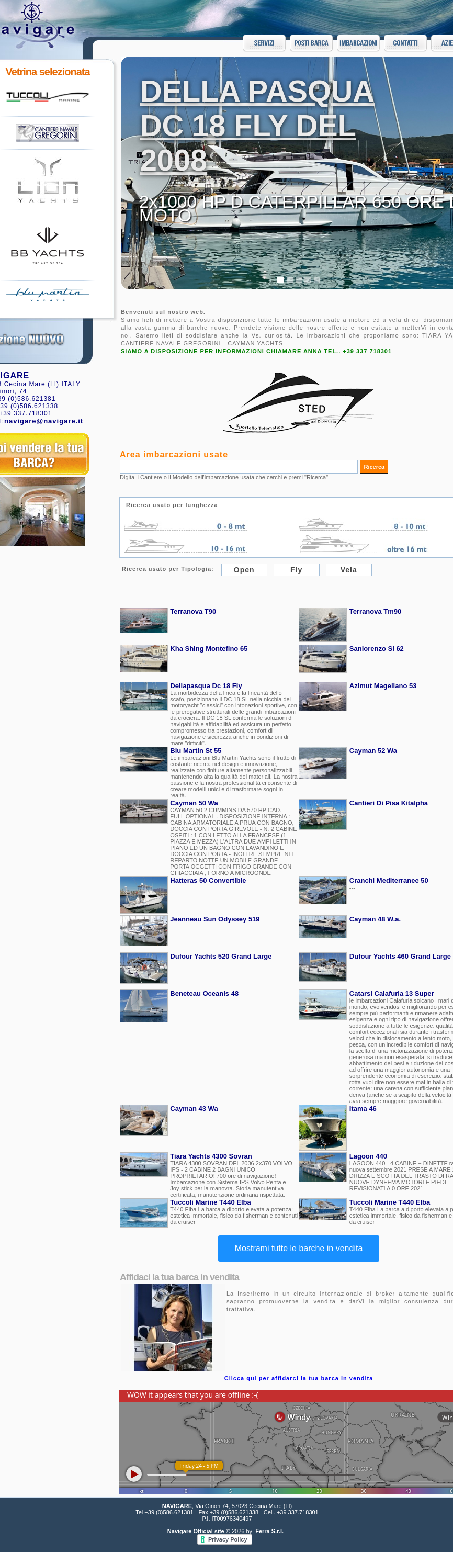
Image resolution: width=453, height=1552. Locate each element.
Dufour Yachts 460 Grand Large (400, 956)
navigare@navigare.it (43, 421)
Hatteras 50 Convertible (208, 880)
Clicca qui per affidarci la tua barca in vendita (298, 1378)
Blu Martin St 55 (195, 751)
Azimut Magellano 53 (383, 686)
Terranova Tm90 (375, 611)
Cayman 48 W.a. (375, 919)
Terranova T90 (193, 611)
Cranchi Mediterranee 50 (388, 880)
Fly (296, 570)
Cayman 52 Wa (373, 751)
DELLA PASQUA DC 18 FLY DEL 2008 (257, 125)
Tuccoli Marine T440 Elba (210, 1202)
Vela (349, 570)
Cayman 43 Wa (194, 1108)
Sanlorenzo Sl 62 (376, 649)
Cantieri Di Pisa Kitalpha (388, 803)
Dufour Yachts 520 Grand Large (220, 956)
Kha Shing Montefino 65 (208, 649)
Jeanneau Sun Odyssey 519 (214, 919)
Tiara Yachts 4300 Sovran (211, 1156)
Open (244, 570)
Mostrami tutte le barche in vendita (299, 1248)
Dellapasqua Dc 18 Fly (206, 686)
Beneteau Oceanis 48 (204, 993)
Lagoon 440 (368, 1156)
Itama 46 (363, 1108)
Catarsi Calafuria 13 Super (391, 993)
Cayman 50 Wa (194, 803)
